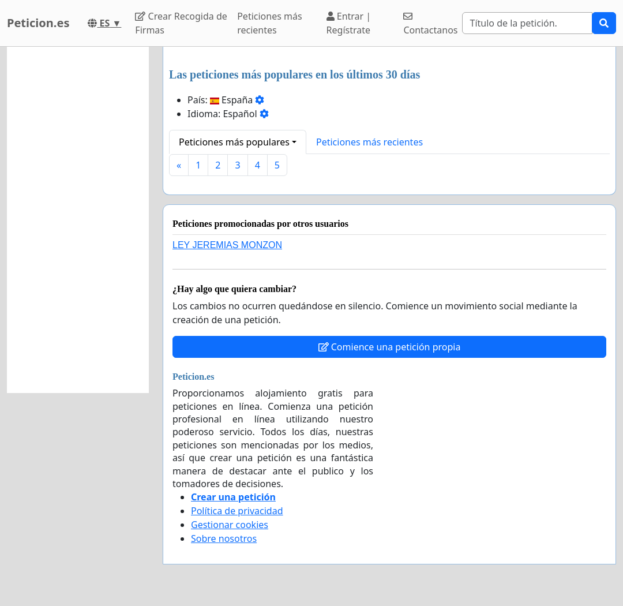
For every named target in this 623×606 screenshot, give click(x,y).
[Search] (527, 23)
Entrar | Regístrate (348, 23)
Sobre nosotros (224, 538)
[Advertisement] (78, 220)
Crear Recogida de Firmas (181, 23)
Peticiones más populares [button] (234, 142)
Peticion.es (38, 23)
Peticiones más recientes (269, 23)
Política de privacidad (237, 510)
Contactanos (430, 24)
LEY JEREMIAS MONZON (227, 245)
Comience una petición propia (389, 347)
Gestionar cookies (229, 524)
